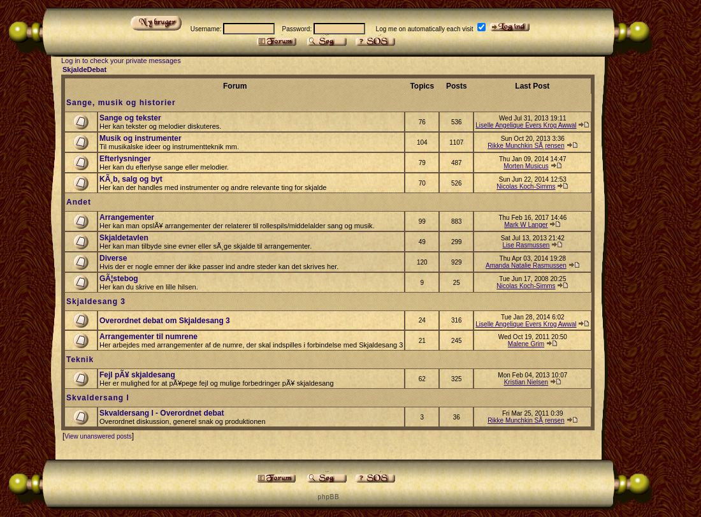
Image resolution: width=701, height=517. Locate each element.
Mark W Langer (525, 224)
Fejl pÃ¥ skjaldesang (137, 374)
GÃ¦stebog (118, 278)
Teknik (80, 359)
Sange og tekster (130, 117)
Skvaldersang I (97, 397)
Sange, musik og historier (121, 102)
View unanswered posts (97, 436)
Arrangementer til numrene (148, 336)
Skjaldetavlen (123, 237)
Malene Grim (526, 343)
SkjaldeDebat (84, 69)
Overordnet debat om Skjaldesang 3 (164, 320)
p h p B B (328, 496)
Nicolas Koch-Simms (525, 186)
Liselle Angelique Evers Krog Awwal (525, 125)
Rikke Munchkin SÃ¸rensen (526, 145)
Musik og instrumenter (140, 138)
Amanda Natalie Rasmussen (526, 265)
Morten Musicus (526, 166)
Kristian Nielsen (526, 382)
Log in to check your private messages (121, 60)
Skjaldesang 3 (96, 301)
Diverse (113, 258)
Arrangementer (126, 217)
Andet (78, 202)
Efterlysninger (125, 158)
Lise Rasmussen (525, 245)
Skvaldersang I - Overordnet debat (161, 413)
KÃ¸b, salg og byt (131, 179)
